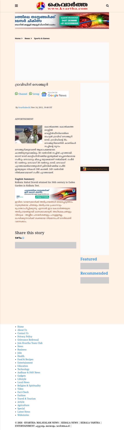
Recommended (94, 273)
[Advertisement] (62, 61)
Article (20, 402)
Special (21, 408)
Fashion (21, 395)
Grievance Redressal (28, 340)
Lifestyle (21, 379)
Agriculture (23, 405)
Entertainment (25, 363)
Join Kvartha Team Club (30, 343)
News (27, 38)
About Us (22, 330)
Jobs (19, 353)
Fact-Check (23, 392)
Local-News (23, 382)
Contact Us (22, 333)
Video (20, 389)
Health (20, 356)
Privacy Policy (24, 336)
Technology (23, 369)
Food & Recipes (25, 359)
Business (21, 349)
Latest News (23, 412)
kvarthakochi (24, 107)
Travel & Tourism (26, 399)
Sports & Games (42, 38)
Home (18, 38)
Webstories (23, 415)
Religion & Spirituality (29, 385)
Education (22, 366)
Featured (88, 259)
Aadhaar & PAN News (28, 372)
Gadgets (21, 376)
